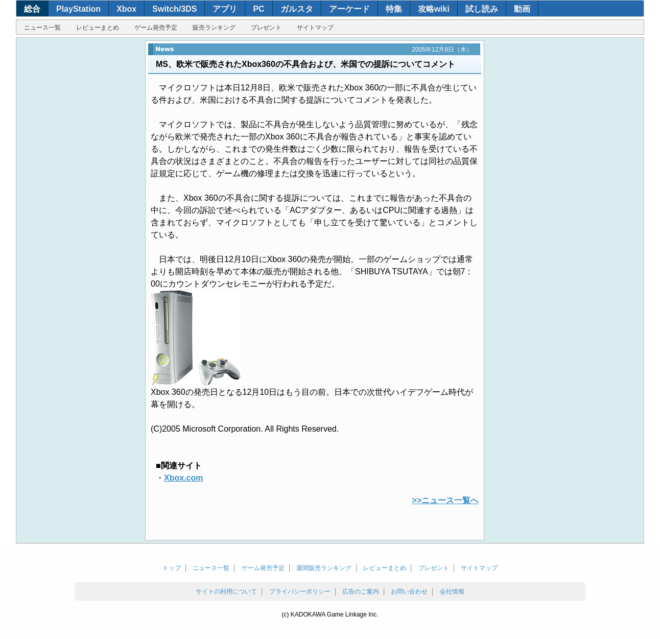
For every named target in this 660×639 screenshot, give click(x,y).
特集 (394, 9)
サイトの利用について (226, 591)
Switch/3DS (174, 9)
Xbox (126, 9)
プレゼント (266, 27)
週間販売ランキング (323, 568)
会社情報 (452, 591)
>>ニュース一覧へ (445, 500)
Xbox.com (183, 478)
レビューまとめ (97, 27)
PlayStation (78, 9)
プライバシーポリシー (300, 591)
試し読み (481, 9)
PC (258, 9)
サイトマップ (315, 27)
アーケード (349, 9)
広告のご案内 (360, 591)
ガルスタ (296, 9)
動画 (522, 9)
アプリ (225, 9)
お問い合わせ (409, 591)
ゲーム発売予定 (155, 27)
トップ (171, 568)
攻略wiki (434, 9)
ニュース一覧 (42, 27)
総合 (32, 9)
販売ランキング (214, 27)
